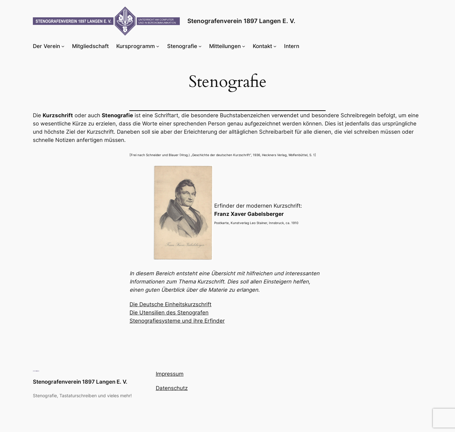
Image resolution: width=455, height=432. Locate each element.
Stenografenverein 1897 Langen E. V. (241, 21)
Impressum (170, 374)
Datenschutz (172, 388)
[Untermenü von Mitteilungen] (243, 46)
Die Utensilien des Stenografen (169, 312)
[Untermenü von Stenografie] (200, 46)
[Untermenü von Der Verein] (62, 46)
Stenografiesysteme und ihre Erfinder (177, 321)
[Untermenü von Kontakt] (274, 46)
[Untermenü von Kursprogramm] (157, 46)
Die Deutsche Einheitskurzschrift (170, 304)
